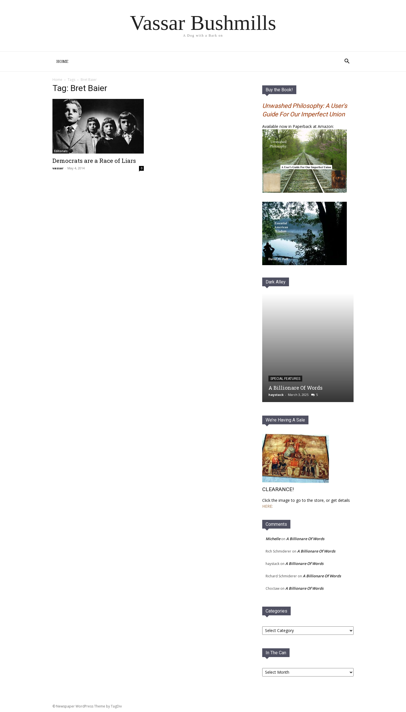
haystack (276, 395)
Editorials (61, 152)
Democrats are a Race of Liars (94, 161)
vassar (57, 169)
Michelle (273, 539)
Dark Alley (276, 282)
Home (62, 61)
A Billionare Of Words (295, 388)
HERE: (267, 506)
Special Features (285, 379)
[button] (347, 62)
